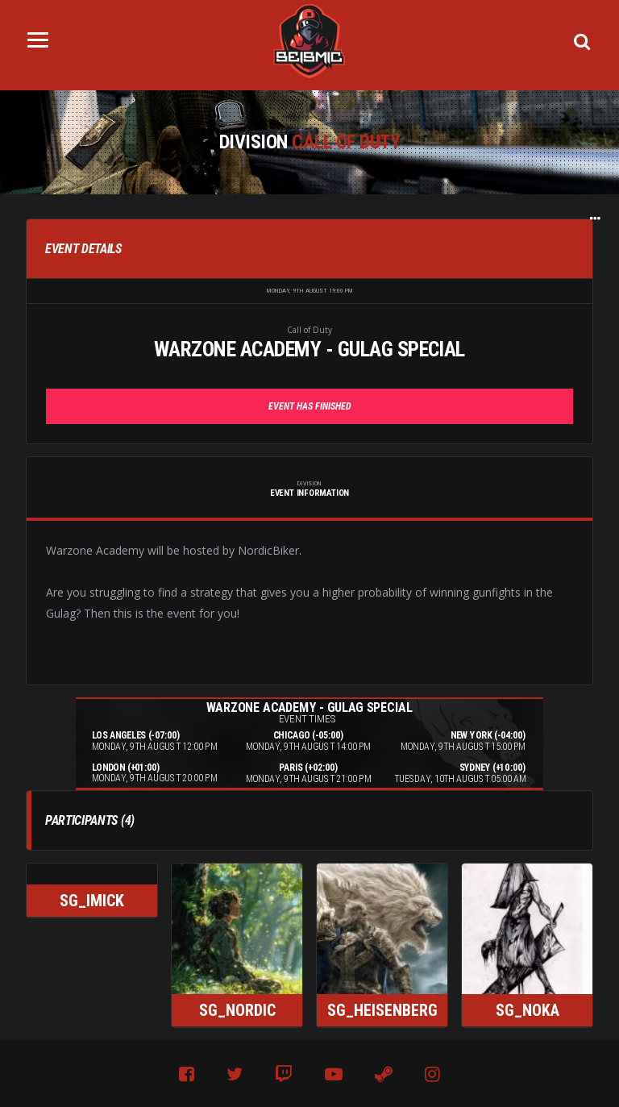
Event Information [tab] (309, 489)
